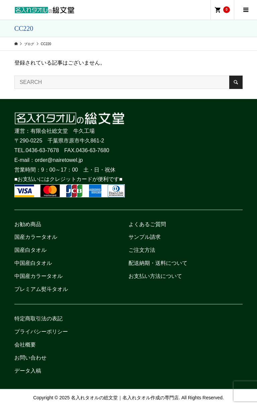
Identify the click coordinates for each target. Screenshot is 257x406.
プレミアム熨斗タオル (41, 289)
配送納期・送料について (157, 263)
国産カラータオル (35, 237)
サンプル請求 (144, 237)
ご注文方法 (141, 250)
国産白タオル (30, 250)
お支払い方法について (155, 276)
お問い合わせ (30, 358)
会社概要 (25, 344)
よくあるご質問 (147, 224)
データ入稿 (27, 371)
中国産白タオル (33, 263)
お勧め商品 (27, 224)
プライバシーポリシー (41, 331)
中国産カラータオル (38, 276)
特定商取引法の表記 (38, 318)
